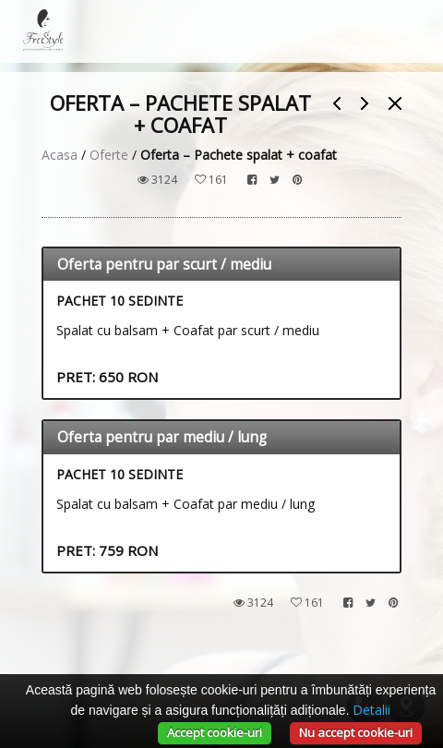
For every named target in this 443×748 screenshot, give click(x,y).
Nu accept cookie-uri (356, 732)
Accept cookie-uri (214, 732)
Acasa (60, 154)
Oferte (109, 154)
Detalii (371, 709)
